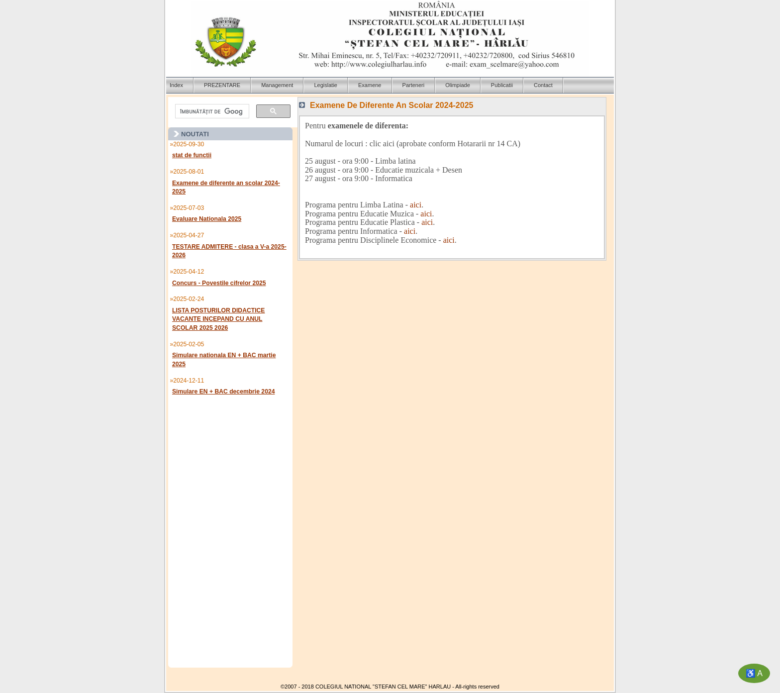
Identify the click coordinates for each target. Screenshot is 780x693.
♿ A (754, 673)
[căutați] (211, 111)
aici (415, 204)
